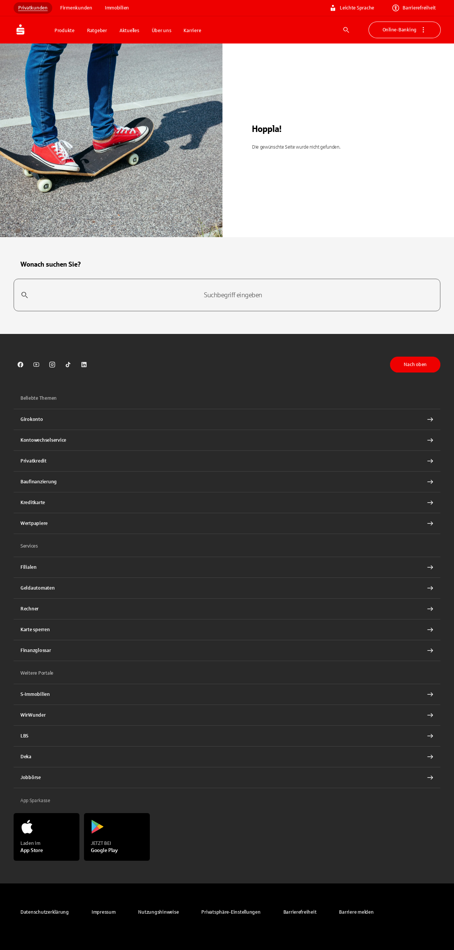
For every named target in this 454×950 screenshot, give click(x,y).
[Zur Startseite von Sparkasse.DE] (32, 30)
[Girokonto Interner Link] (227, 419)
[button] (230, 912)
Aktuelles (129, 30)
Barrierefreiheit (414, 8)
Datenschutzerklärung (44, 912)
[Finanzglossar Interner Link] (227, 650)
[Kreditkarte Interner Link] (227, 502)
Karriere (192, 30)
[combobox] (227, 295)
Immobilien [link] (117, 8)
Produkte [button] (64, 30)
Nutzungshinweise (158, 912)
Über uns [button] (161, 30)
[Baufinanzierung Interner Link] (227, 482)
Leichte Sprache (352, 8)
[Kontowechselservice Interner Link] (227, 440)
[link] (20, 364)
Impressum (104, 912)
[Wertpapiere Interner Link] (227, 523)
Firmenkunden (76, 8)
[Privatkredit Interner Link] (227, 461)
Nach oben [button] (415, 364)
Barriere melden (356, 912)
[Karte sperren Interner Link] (227, 629)
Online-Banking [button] (404, 29)
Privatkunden (33, 8)
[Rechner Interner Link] (227, 609)
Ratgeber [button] (97, 30)
